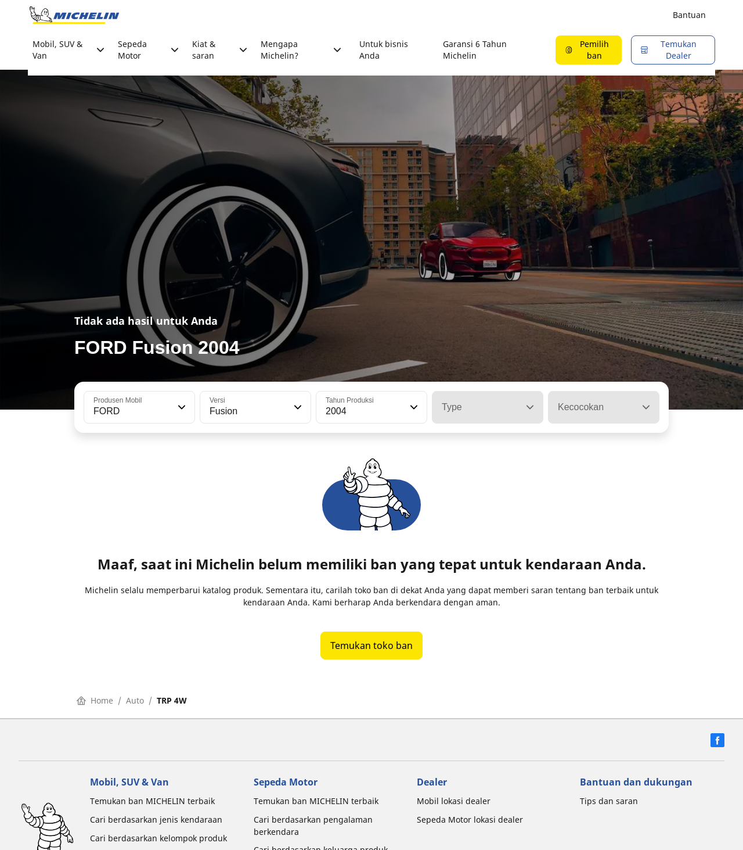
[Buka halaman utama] (74, 15)
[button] (180, 407)
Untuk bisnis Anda (383, 49)
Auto (135, 700)
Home (95, 700)
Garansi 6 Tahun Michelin (475, 49)
